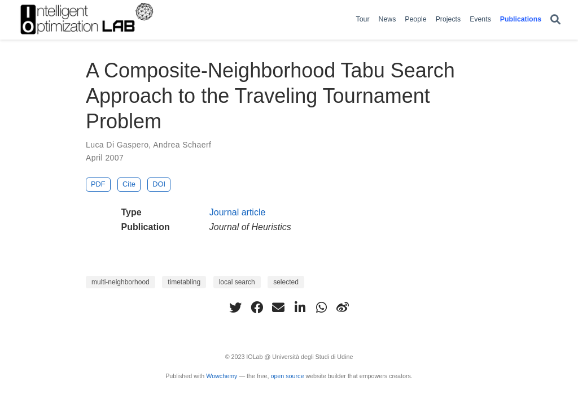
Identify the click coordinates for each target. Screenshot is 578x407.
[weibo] (342, 307)
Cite (128, 184)
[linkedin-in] (299, 307)
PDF (98, 184)
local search (237, 282)
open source (287, 376)
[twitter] (235, 307)
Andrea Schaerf (182, 144)
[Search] (555, 20)
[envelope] (278, 307)
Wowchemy (221, 376)
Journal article (237, 212)
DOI (158, 184)
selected (286, 282)
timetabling (184, 282)
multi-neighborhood (120, 282)
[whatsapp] (321, 307)
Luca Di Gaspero (117, 144)
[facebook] (256, 307)
